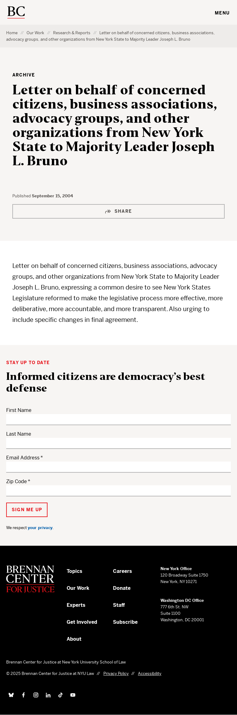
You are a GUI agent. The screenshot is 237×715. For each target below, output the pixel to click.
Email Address (23, 457)
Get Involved (82, 622)
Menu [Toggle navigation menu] (222, 13)
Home (12, 32)
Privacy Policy (116, 673)
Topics (74, 571)
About (74, 639)
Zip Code (16, 481)
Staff (119, 605)
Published (22, 196)
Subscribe (125, 622)
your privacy (40, 527)
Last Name (18, 434)
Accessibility (149, 673)
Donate (122, 588)
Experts (76, 605)
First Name (18, 410)
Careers (122, 571)
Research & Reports (71, 32)
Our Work (35, 32)
